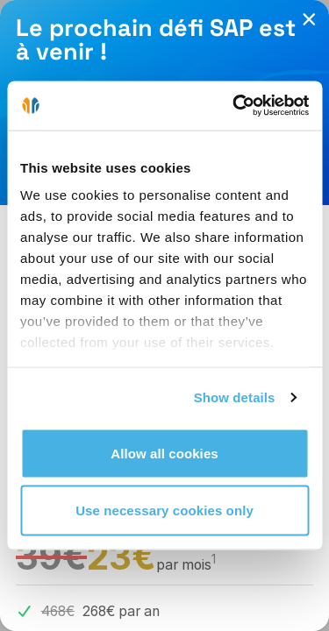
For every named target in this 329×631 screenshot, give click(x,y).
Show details (234, 397)
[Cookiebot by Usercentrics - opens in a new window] (234, 106)
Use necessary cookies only (164, 510)
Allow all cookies (164, 452)
